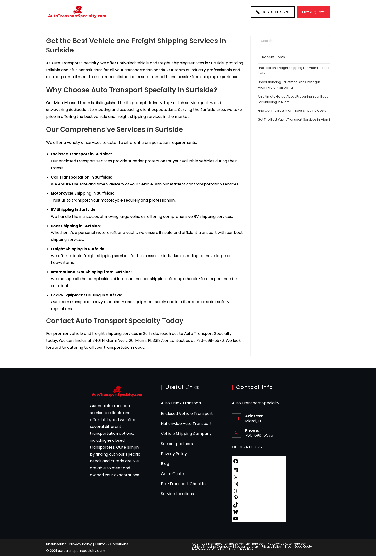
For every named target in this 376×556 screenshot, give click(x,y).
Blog (165, 463)
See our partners (177, 443)
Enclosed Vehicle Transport (187, 413)
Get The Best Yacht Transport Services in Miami (294, 119)
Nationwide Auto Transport (186, 423)
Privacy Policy (174, 454)
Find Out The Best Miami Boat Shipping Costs (292, 110)
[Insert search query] (294, 41)
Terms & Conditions (111, 544)
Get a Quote (313, 12)
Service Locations (177, 494)
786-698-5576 (272, 12)
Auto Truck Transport (181, 403)
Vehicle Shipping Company (186, 433)
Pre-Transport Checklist (184, 483)
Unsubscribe (56, 544)
